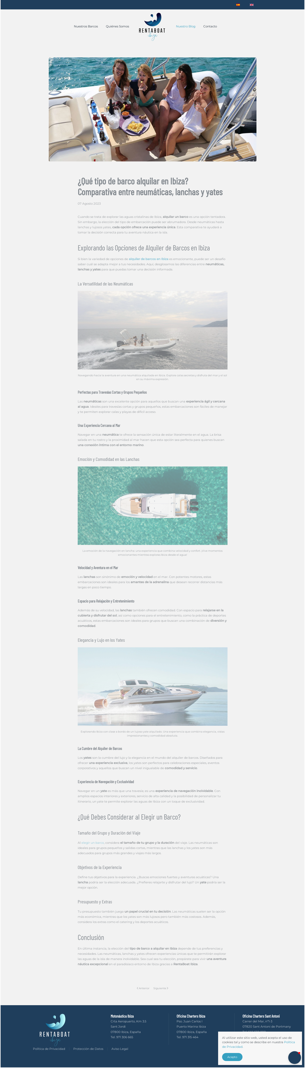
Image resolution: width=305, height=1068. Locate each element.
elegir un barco (92, 843)
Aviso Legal (119, 1050)
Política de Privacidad (49, 1050)
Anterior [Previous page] (143, 988)
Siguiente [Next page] (160, 988)
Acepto (232, 1057)
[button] (294, 1057)
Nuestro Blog (185, 26)
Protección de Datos (88, 1050)
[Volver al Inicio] (152, 26)
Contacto (210, 26)
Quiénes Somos (117, 26)
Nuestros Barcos (86, 26)
